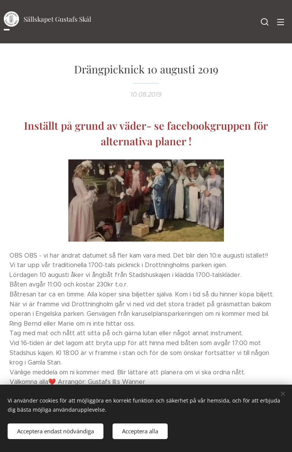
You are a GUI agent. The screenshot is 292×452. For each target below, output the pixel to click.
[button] (264, 21)
